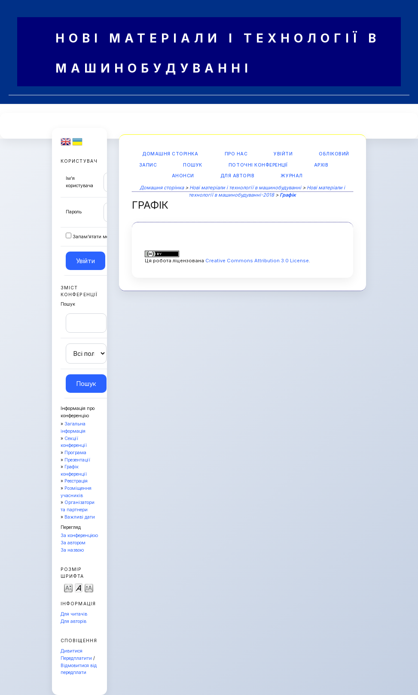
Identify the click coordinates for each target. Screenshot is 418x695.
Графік (288, 195)
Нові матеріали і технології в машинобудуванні (245, 188)
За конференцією (79, 535)
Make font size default (78, 587)
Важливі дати (79, 517)
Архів (321, 165)
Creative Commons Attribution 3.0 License (257, 261)
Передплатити (76, 658)
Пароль (74, 212)
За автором (73, 543)
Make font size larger (89, 587)
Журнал (291, 176)
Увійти (283, 154)
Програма (75, 452)
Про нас (236, 154)
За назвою (72, 550)
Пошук (192, 165)
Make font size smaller (68, 587)
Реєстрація (76, 481)
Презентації (77, 460)
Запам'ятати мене (93, 237)
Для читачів (74, 614)
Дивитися (71, 651)
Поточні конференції (258, 165)
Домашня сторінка (170, 154)
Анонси (183, 176)
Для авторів (73, 621)
